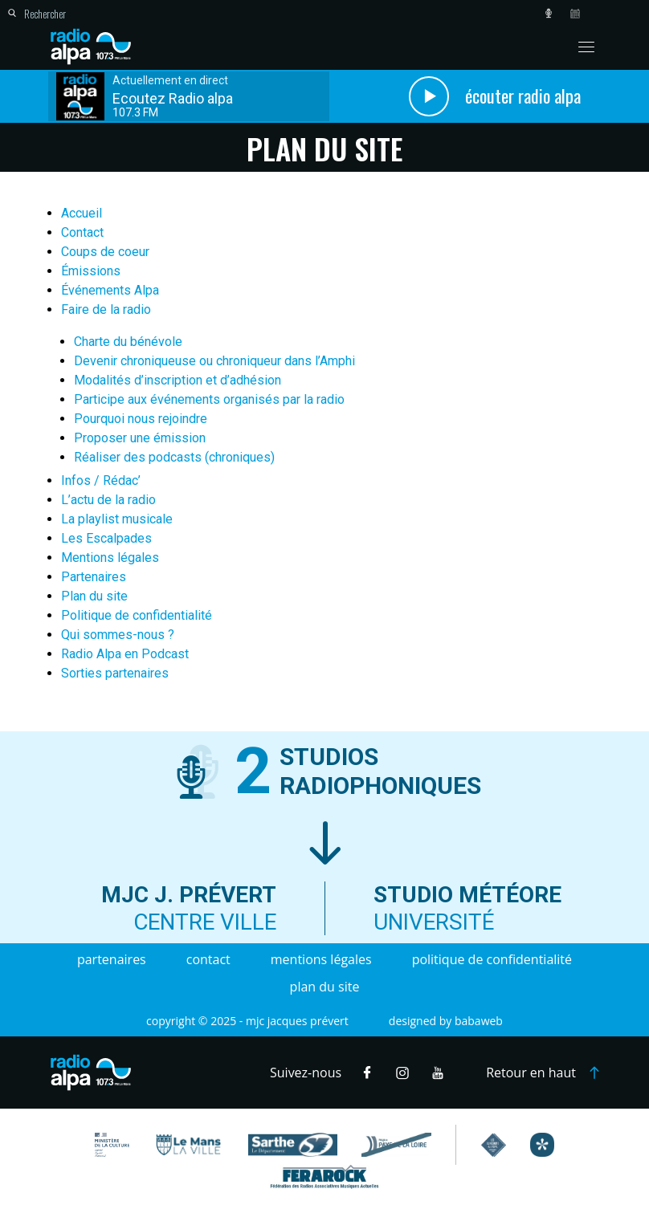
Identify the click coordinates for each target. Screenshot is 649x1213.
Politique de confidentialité (136, 615)
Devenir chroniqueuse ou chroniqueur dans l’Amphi (214, 360)
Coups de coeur (105, 251)
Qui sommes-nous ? (117, 634)
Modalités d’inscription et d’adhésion (177, 380)
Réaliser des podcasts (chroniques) (174, 457)
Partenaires (93, 576)
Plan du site (94, 596)
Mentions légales (110, 557)
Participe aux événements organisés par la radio (209, 399)
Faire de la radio (106, 309)
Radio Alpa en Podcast (125, 653)
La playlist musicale (117, 519)
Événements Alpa (110, 290)
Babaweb (479, 1020)
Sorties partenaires (115, 673)
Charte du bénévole (128, 341)
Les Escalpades (106, 538)
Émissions (90, 271)
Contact (82, 232)
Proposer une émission (140, 438)
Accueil (81, 213)
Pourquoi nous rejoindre (140, 418)
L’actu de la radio (108, 499)
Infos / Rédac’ (101, 480)
